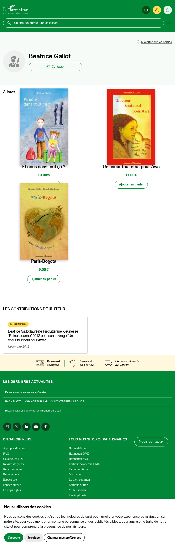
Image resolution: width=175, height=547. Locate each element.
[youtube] (36, 427)
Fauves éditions (78, 469)
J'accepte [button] (13, 537)
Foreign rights (12, 490)
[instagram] (7, 427)
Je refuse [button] (33, 537)
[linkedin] (26, 427)
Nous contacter (151, 442)
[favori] (65, 158)
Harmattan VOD (79, 459)
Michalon (75, 474)
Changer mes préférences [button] (64, 537)
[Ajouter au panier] (43, 185)
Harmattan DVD (79, 453)
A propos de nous (14, 448)
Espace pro (10, 479)
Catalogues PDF (13, 459)
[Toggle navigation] (169, 23)
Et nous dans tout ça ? (43, 167)
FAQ (6, 453)
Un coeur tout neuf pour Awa (131, 167)
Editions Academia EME (84, 464)
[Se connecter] (157, 10)
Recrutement (11, 474)
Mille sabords (77, 490)
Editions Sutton (78, 485)
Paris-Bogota (43, 261)
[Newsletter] (146, 10)
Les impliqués (77, 495)
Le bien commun (79, 479)
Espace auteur (12, 485)
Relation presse (12, 469)
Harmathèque (77, 448)
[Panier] (168, 10)
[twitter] (17, 427)
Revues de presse (14, 464)
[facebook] (45, 427)
